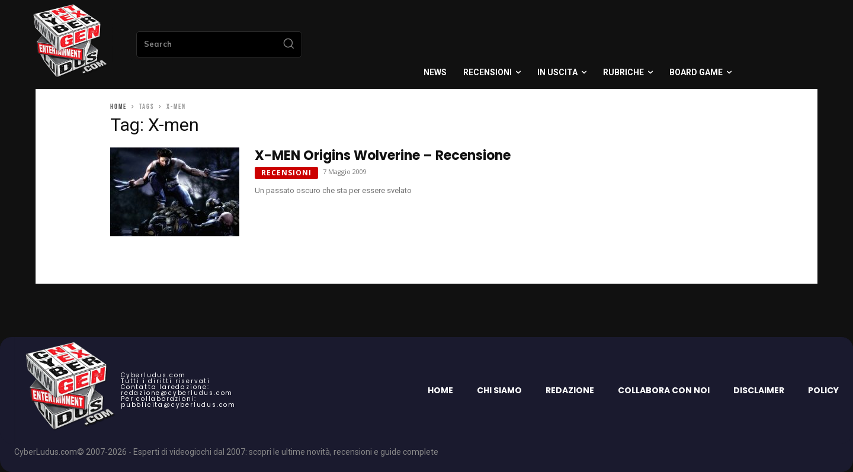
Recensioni (286, 173)
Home (118, 106)
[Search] (288, 44)
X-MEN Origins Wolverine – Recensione (383, 155)
